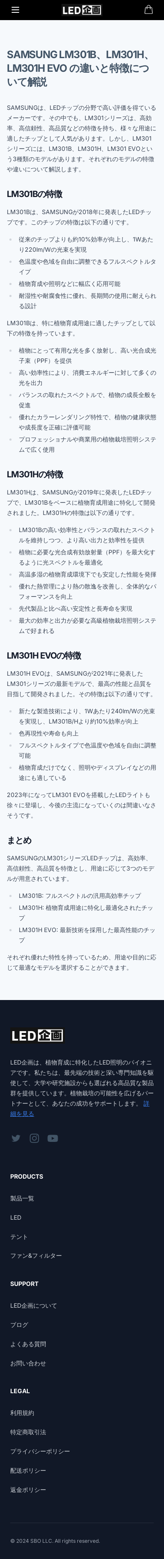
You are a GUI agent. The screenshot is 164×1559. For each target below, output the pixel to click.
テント (19, 1236)
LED (15, 1217)
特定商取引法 (28, 1431)
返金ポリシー (28, 1489)
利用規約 (22, 1412)
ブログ (19, 1324)
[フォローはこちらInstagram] (34, 1138)
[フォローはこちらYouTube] (53, 1138)
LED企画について (33, 1305)
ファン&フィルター (36, 1255)
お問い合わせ (28, 1363)
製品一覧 (22, 1198)
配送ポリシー (28, 1470)
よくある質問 (28, 1343)
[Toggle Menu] (15, 10)
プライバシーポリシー (40, 1451)
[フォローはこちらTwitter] (16, 1138)
